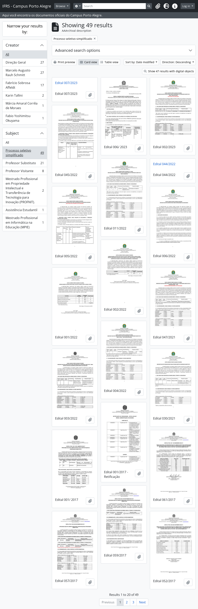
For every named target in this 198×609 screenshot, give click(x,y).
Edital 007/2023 (66, 83)
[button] (158, 6)
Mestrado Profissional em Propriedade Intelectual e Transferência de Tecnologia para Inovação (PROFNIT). (24, 190)
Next (142, 602)
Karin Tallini (24, 96)
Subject (12, 133)
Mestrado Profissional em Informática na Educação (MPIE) (24, 222)
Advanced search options (77, 50)
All (7, 54)
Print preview (64, 62)
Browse (61, 6)
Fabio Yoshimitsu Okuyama (24, 118)
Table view (109, 62)
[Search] (114, 6)
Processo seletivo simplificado (24, 152)
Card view (88, 62)
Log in (186, 6)
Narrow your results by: (25, 28)
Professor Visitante (24, 172)
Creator (12, 45)
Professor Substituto (24, 164)
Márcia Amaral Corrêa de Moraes (24, 105)
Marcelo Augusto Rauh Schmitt (24, 72)
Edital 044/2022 (164, 164)
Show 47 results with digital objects (169, 71)
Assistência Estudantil (24, 211)
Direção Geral (24, 63)
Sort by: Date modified (140, 62)
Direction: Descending (177, 62)
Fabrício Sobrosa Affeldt (24, 85)
